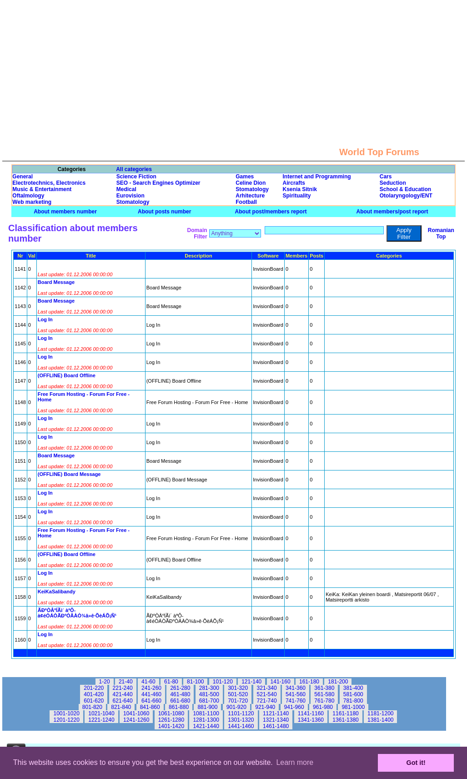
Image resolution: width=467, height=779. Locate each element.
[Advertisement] (233, 63)
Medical (126, 189)
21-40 (126, 681)
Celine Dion (251, 183)
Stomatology (252, 189)
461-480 (180, 694)
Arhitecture (250, 195)
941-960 (294, 707)
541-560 (296, 694)
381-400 (353, 688)
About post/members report (271, 211)
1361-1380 (345, 720)
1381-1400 (380, 720)
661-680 (180, 701)
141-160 (281, 681)
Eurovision (130, 195)
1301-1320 (241, 720)
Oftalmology (28, 195)
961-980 (323, 707)
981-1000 (353, 707)
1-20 (104, 681)
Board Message (56, 282)
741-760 (296, 701)
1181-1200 (380, 713)
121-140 (251, 681)
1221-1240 (101, 720)
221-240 (123, 688)
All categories (134, 169)
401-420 (94, 694)
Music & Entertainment (41, 189)
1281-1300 (206, 720)
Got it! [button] (416, 762)
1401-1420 (171, 726)
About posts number (164, 211)
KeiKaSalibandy (56, 591)
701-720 (238, 701)
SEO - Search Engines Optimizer (158, 183)
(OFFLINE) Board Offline (66, 375)
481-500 (209, 694)
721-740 (267, 701)
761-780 (324, 701)
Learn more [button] (294, 762)
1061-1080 (171, 713)
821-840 (121, 707)
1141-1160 (311, 713)
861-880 (179, 707)
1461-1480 (276, 726)
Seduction (393, 183)
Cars (386, 176)
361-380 (324, 688)
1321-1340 (276, 720)
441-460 (151, 694)
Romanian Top (441, 233)
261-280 (180, 688)
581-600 (353, 694)
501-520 (238, 694)
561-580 (324, 694)
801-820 (92, 707)
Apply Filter (404, 233)
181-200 (338, 681)
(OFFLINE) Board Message (69, 474)
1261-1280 (171, 720)
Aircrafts (294, 183)
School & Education (405, 189)
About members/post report (392, 211)
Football (246, 202)
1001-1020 (66, 713)
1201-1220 (66, 720)
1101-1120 (241, 713)
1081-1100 (206, 713)
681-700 (209, 701)
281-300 (209, 688)
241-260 (151, 688)
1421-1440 (206, 726)
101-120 (223, 681)
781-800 (353, 701)
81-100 (195, 681)
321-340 (267, 688)
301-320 (238, 688)
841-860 (150, 707)
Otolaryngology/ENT (406, 195)
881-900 (207, 707)
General (22, 176)
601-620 (94, 701)
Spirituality (297, 195)
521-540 (267, 694)
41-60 (148, 681)
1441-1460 (241, 726)
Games (245, 176)
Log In (45, 319)
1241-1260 (136, 720)
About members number (65, 211)
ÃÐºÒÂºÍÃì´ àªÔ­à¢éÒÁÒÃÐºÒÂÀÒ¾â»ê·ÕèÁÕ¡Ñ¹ (77, 612)
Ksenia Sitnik (300, 189)
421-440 (123, 694)
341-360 (296, 688)
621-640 (123, 701)
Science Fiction (136, 176)
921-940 (265, 707)
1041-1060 (136, 713)
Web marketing (31, 202)
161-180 (309, 681)
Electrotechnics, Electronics (48, 183)
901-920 (236, 707)
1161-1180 (345, 713)
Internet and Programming (317, 176)
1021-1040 (101, 713)
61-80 (171, 681)
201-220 (94, 688)
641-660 (151, 701)
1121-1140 (276, 713)
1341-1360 (311, 720)
